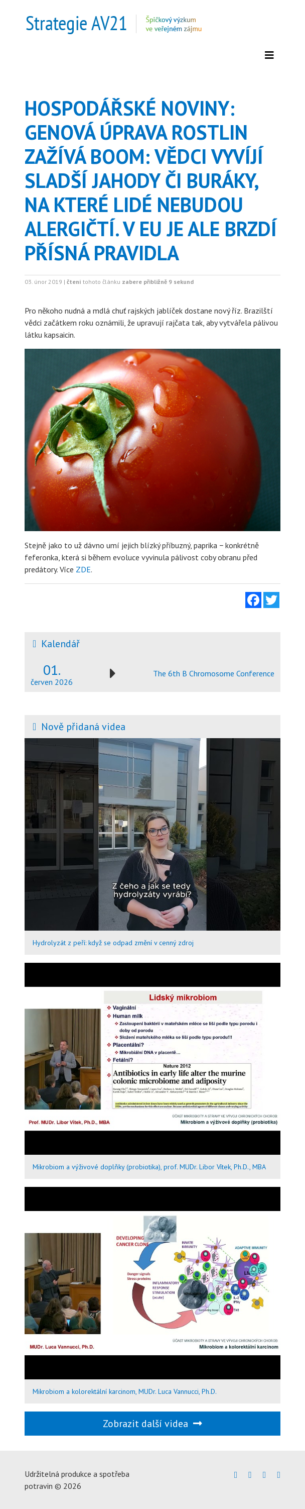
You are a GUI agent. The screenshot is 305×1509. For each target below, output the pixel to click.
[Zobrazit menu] (269, 55)
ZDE (83, 569)
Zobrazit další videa (152, 1423)
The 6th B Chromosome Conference (213, 673)
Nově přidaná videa (83, 726)
